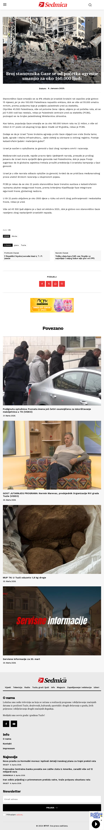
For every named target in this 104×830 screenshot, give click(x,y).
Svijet (52, 68)
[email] (52, 799)
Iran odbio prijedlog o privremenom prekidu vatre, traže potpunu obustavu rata (46, 779)
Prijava (52, 807)
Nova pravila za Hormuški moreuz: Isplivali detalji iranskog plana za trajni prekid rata (49, 761)
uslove (19, 815)
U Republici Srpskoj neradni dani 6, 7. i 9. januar (23, 257)
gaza (16, 245)
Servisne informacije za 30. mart (21, 659)
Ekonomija (8, 775)
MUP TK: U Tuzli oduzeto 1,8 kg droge (24, 577)
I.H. (9, 230)
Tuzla (23, 245)
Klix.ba (14, 236)
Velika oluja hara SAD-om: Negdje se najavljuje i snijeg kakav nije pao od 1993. (75, 257)
